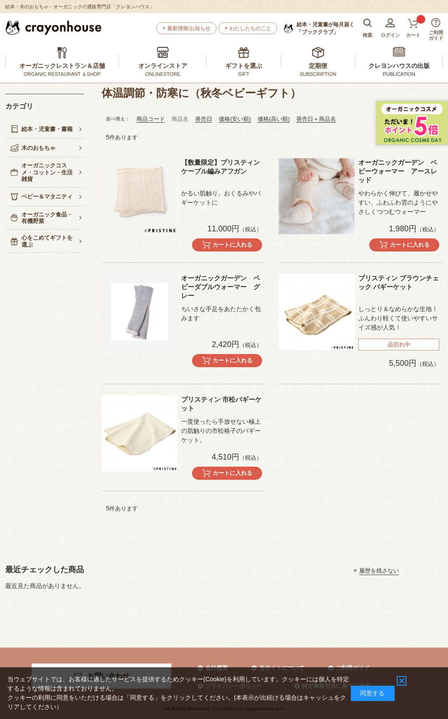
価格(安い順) (235, 119)
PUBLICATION (399, 74)
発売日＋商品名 (316, 119)
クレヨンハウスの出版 (399, 65)
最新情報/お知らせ (188, 28)
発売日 (203, 119)
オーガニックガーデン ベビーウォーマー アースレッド (397, 171)
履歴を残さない (379, 570)
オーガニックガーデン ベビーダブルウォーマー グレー (220, 286)
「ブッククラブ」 (325, 28)
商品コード (150, 119)
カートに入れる (232, 244)
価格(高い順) (274, 119)
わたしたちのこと (250, 28)
